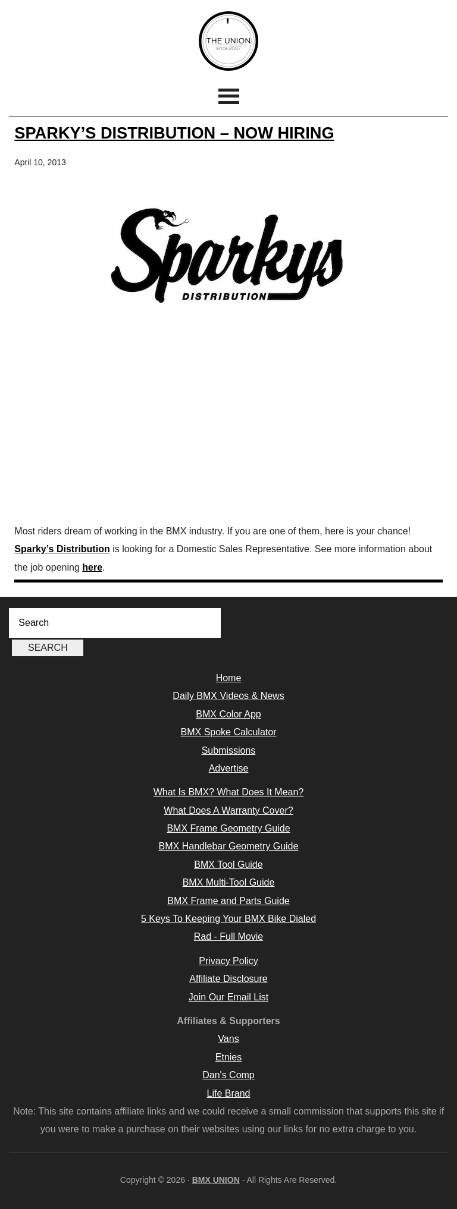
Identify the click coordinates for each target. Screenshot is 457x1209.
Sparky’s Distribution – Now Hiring (174, 133)
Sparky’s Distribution (61, 549)
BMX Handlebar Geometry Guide (229, 846)
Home (229, 678)
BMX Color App (228, 714)
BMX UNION (228, 41)
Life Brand (229, 1093)
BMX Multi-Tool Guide (229, 882)
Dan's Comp (228, 1075)
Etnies (228, 1057)
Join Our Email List (228, 997)
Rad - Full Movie (228, 936)
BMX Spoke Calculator (229, 732)
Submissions (229, 750)
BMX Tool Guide (228, 864)
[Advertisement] (229, 427)
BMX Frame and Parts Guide (228, 901)
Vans (228, 1039)
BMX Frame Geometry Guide (228, 828)
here (92, 567)
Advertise (229, 768)
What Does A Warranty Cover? (228, 810)
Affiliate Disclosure (228, 979)
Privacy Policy (228, 961)
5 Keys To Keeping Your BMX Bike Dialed (228, 919)
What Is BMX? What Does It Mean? (229, 792)
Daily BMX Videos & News (228, 696)
